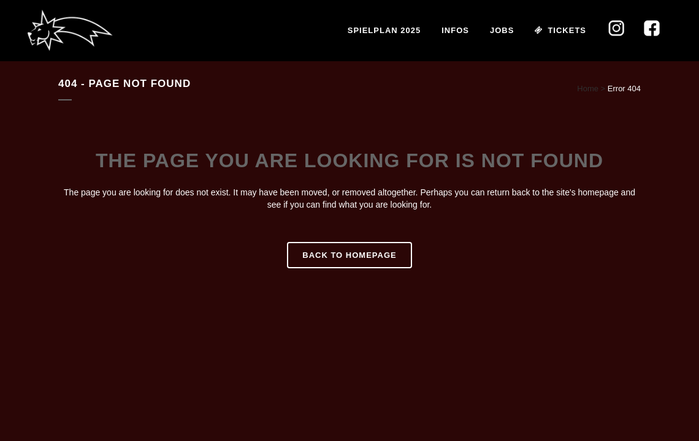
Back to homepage (349, 255)
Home (587, 88)
